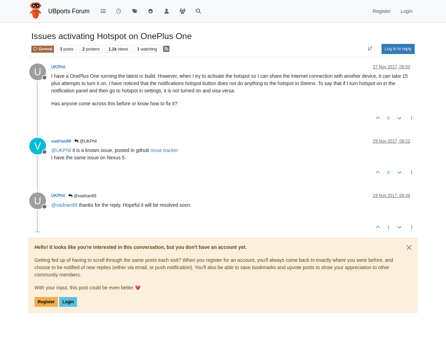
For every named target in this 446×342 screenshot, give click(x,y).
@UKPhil (85, 141)
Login (68, 301)
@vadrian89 (82, 195)
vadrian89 (61, 141)
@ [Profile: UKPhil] (61, 150)
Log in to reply (398, 48)
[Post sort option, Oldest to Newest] (370, 49)
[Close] (409, 247)
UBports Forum (69, 11)
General (42, 49)
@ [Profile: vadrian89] (64, 205)
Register (46, 301)
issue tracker (164, 150)
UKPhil (58, 66)
